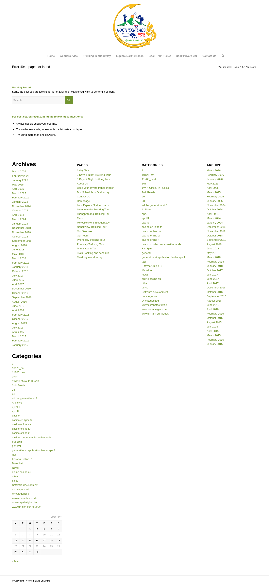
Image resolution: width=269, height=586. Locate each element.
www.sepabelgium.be (24, 502)
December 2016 (21, 288)
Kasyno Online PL (22, 459)
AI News (17, 402)
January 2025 (20, 201)
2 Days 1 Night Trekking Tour (94, 174)
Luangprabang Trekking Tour (93, 213)
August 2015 (19, 323)
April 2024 (18, 214)
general (16, 445)
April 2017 (18, 284)
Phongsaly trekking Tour (91, 239)
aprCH (16, 407)
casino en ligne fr (22, 420)
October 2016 (20, 293)
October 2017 (20, 271)
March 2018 (19, 258)
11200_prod (19, 372)
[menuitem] (51, 56)
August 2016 (19, 301)
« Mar (15, 561)
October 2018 (20, 236)
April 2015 (18, 332)
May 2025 (18, 184)
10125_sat (18, 368)
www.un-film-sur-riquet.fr (26, 506)
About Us (82, 183)
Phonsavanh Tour (87, 248)
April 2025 (18, 188)
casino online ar (21, 428)
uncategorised (20, 489)
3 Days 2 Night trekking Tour (93, 179)
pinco (15, 480)
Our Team (82, 235)
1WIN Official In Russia (25, 381)
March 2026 (19, 171)
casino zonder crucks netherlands (31, 437)
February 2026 (20, 175)
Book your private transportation (95, 187)
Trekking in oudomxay (90, 257)
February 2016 (20, 314)
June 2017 (18, 279)
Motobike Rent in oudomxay (93, 222)
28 (13, 393)
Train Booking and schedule (93, 252)
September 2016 (22, 297)
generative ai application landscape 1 (33, 450)
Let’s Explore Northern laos (93, 205)
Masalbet (17, 463)
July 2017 (17, 275)
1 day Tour (83, 170)
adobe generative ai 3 (24, 398)
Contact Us (83, 196)
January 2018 (20, 266)
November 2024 (21, 206)
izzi (14, 454)
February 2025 (20, 197)
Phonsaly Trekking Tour (90, 244)
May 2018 (18, 253)
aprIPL (16, 411)
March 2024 (19, 219)
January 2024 (20, 223)
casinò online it (21, 432)
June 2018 (18, 249)
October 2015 (20, 318)
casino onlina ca (21, 424)
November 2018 (21, 232)
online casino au (21, 472)
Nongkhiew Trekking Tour (91, 226)
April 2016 (18, 310)
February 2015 (20, 340)
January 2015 (20, 345)
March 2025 (19, 193)
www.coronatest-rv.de (24, 498)
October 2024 (20, 210)
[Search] (221, 56)
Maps (80, 218)
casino (16, 415)
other (15, 476)
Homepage (83, 200)
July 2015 (17, 327)
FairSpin (17, 441)
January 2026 (20, 180)
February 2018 (20, 262)
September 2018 (22, 240)
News (15, 467)
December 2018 (21, 227)
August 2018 (19, 245)
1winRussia (19, 385)
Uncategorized (20, 493)
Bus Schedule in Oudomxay (93, 192)
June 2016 (18, 305)
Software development (25, 484)
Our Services (84, 231)
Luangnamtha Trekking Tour (93, 209)
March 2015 (19, 336)
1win (15, 376)
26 (13, 389)
